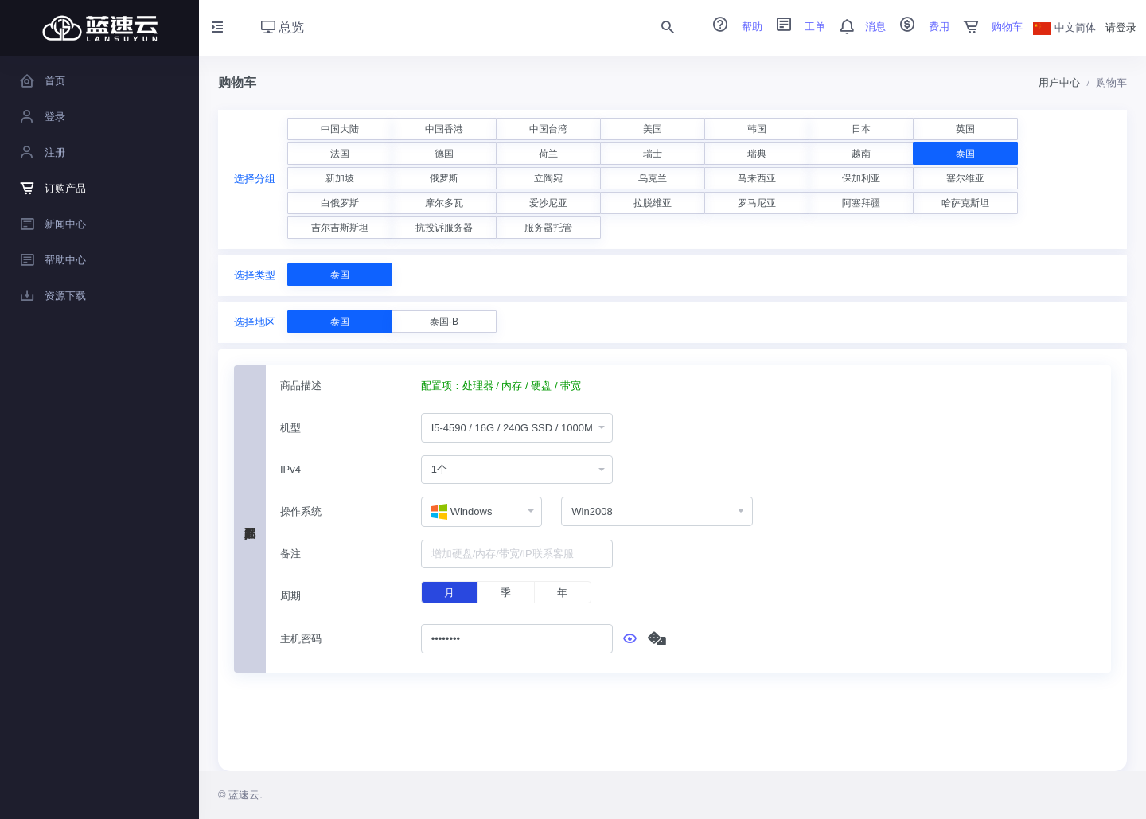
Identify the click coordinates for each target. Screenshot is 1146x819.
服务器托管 (548, 227)
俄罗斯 (444, 178)
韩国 (756, 129)
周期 (290, 596)
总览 (282, 27)
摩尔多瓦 (444, 203)
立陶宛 (548, 178)
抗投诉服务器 (444, 227)
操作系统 (301, 511)
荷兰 (548, 153)
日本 (861, 129)
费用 (919, 27)
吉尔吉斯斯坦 (339, 227)
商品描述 (301, 386)
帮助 (732, 27)
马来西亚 (757, 178)
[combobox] (517, 428)
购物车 (988, 27)
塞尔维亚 (965, 178)
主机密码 (301, 639)
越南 (861, 153)
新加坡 (339, 178)
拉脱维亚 (652, 203)
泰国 (965, 153)
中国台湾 (548, 129)
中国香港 (444, 129)
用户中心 (1059, 82)
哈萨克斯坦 (965, 203)
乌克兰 (652, 178)
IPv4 (290, 469)
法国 (339, 153)
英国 (965, 129)
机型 (290, 428)
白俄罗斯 (340, 203)
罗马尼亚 (757, 203)
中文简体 (1065, 27)
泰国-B (444, 321)
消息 (857, 27)
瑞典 (756, 153)
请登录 (1120, 27)
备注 (290, 554)
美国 (652, 129)
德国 (444, 153)
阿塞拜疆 (861, 203)
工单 (796, 27)
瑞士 (652, 153)
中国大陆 (340, 129)
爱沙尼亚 (548, 203)
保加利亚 (861, 178)
